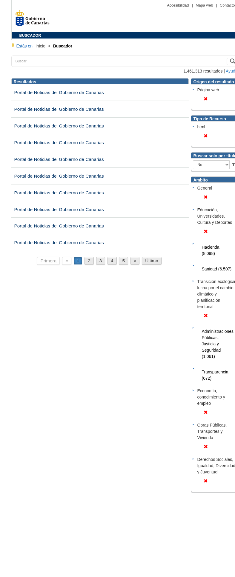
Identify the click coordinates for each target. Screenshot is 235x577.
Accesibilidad (178, 5)
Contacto (227, 5)
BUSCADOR (30, 35)
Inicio (41, 46)
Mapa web (205, 5)
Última (151, 260)
